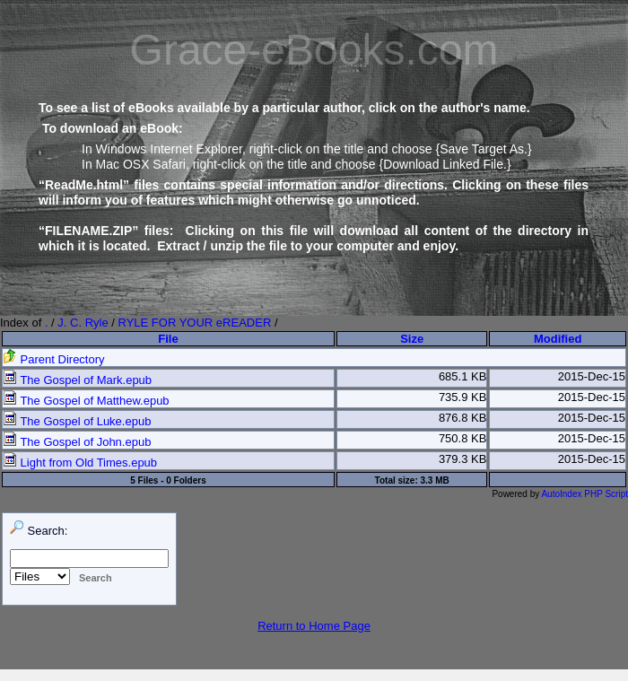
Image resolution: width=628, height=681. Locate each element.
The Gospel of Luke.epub (77, 421)
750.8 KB (463, 438)
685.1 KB (463, 376)
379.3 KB (463, 459)
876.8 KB (463, 417)
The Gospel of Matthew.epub (86, 400)
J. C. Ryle (82, 322)
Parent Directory (54, 359)
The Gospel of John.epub (77, 442)
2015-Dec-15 (591, 376)
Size (411, 338)
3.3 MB (435, 480)
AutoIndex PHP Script (584, 494)
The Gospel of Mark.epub (77, 380)
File (168, 338)
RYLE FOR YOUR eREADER (195, 322)
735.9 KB (463, 397)
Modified (557, 338)
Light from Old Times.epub (80, 462)
